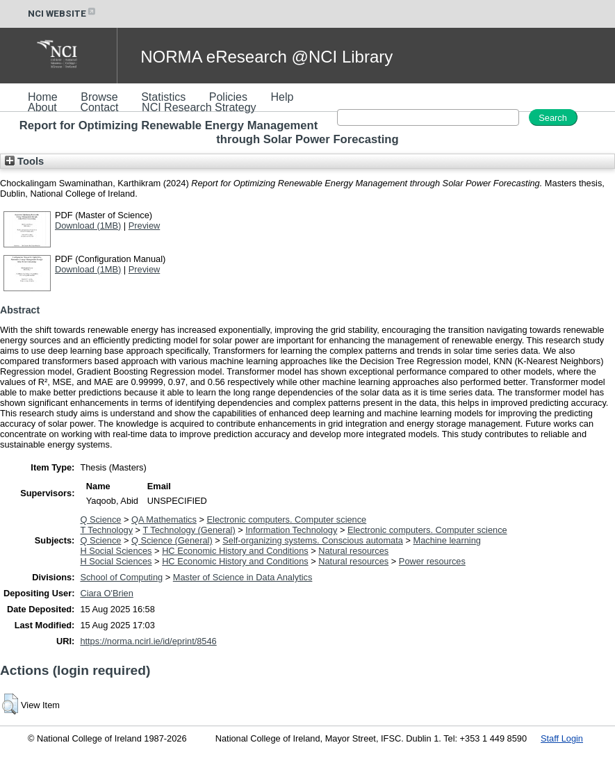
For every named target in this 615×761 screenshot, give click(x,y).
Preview (145, 225)
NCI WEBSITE (62, 13)
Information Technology (291, 530)
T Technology (106, 530)
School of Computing (121, 577)
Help (281, 97)
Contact (99, 107)
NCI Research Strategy (199, 107)
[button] (10, 704)
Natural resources (353, 551)
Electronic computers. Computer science (287, 519)
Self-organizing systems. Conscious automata (312, 540)
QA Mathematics (164, 519)
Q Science (100, 519)
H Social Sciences (115, 551)
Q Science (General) (172, 540)
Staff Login (562, 738)
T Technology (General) (188, 530)
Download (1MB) (88, 225)
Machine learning (446, 540)
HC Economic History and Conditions (235, 551)
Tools (24, 161)
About (42, 107)
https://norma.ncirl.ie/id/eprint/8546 (148, 641)
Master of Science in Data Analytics (243, 577)
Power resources (432, 561)
